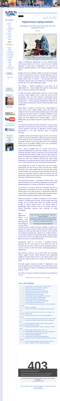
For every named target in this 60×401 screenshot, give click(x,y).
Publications (11, 54)
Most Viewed (31, 283)
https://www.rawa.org (38, 388)
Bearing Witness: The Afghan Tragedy (34, 294)
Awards (10, 59)
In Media (10, 57)
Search (9, 33)
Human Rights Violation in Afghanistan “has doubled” (38, 296)
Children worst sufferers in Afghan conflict (35, 299)
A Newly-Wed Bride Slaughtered (33, 334)
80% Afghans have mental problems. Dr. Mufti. (36, 287)
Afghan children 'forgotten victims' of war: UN (36, 330)
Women (30, 277)
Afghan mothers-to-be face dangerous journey (36, 333)
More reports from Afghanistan (37, 386)
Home (9, 23)
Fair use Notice (38, 387)
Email (54, 16)
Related (20, 283)
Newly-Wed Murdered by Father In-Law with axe (36, 292)
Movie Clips (11, 67)
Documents (11, 52)
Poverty (34, 277)
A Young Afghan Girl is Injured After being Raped (36, 300)
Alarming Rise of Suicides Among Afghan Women (37, 336)
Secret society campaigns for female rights (35, 297)
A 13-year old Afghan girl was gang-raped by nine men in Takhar (40, 318)
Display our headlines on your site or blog (9, 89)
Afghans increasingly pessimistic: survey (35, 289)
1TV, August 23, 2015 (38, 381)
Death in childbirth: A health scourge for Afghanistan (37, 342)
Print (50, 16)
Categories (10, 28)
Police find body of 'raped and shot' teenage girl (36, 291)
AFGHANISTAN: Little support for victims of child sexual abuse (40, 331)
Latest (25, 283)
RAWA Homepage (24, 386)
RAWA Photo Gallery (51, 386)
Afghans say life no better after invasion (34, 302)
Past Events (11, 56)
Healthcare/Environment (40, 277)
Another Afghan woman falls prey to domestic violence (38, 286)
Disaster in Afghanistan (30, 307)
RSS (47, 16)
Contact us (10, 69)
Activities (10, 51)
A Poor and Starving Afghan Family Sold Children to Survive (39, 341)
